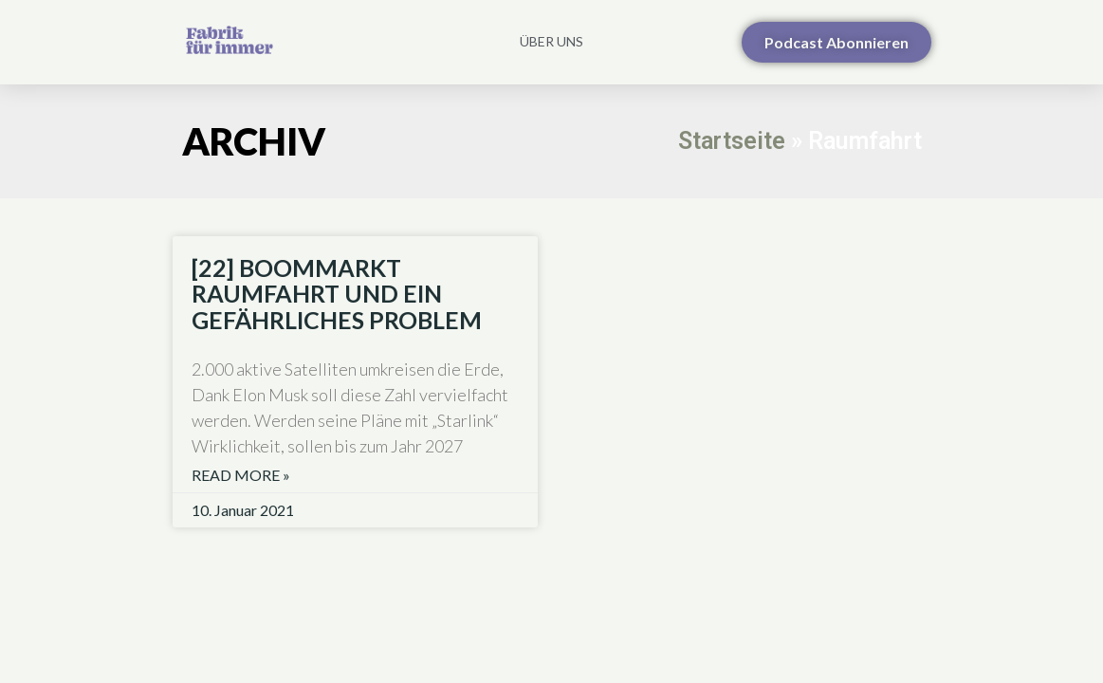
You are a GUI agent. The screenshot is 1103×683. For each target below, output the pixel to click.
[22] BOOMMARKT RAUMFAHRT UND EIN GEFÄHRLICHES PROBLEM (337, 293)
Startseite (731, 141)
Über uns (551, 41)
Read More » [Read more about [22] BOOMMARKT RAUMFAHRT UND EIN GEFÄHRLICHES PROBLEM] (241, 475)
